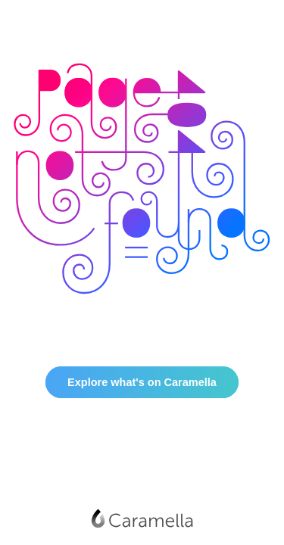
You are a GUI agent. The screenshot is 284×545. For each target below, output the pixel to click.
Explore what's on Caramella (142, 382)
